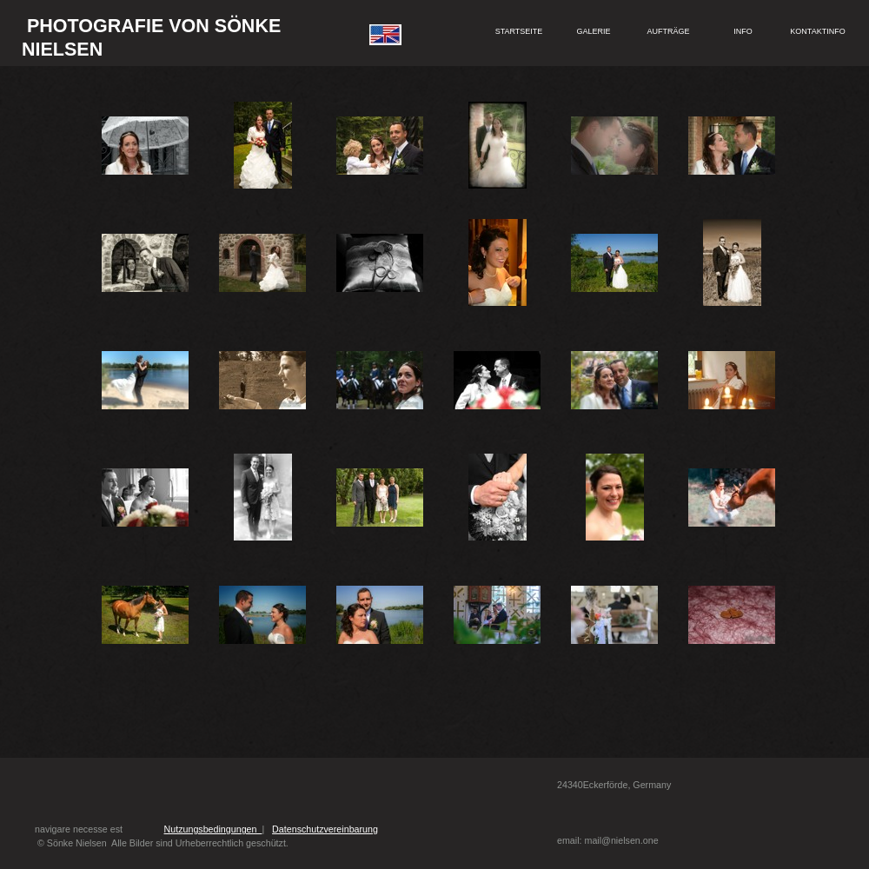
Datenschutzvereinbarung (325, 829)
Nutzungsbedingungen (213, 829)
